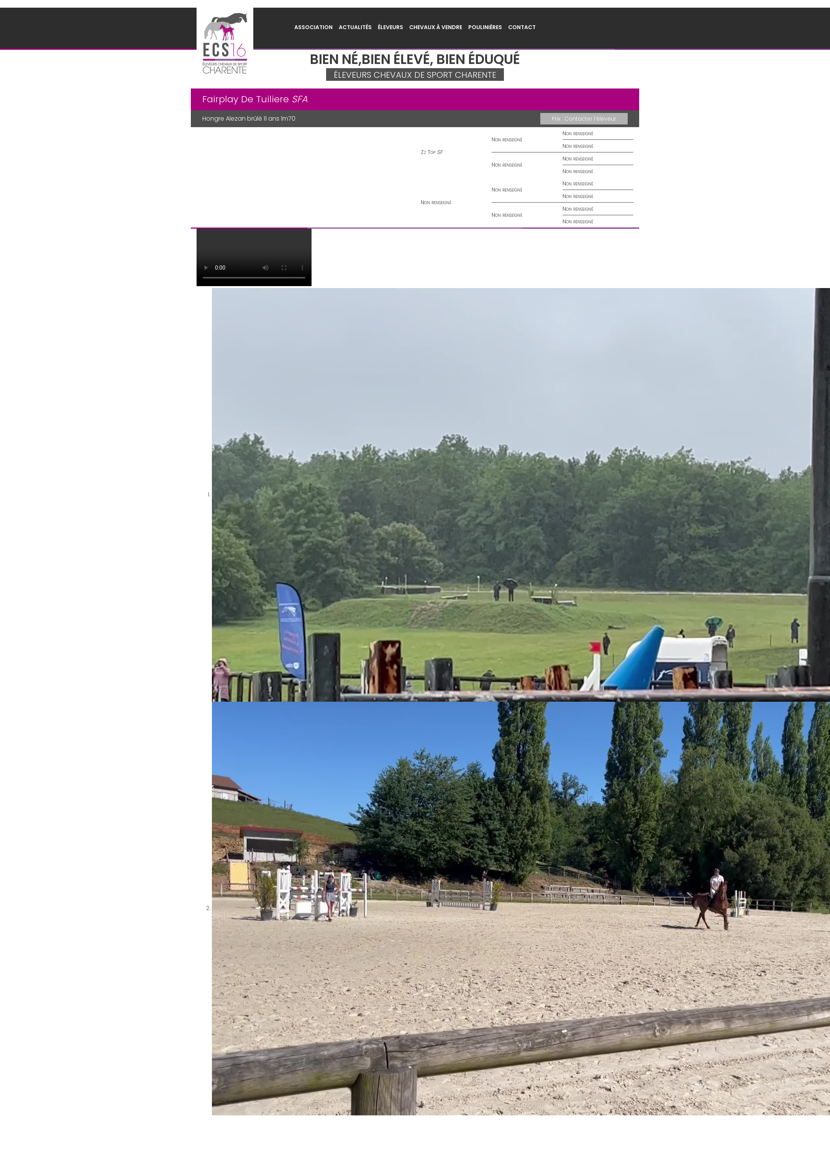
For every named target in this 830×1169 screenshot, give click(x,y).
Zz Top (428, 152)
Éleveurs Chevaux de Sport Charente (225, 43)
